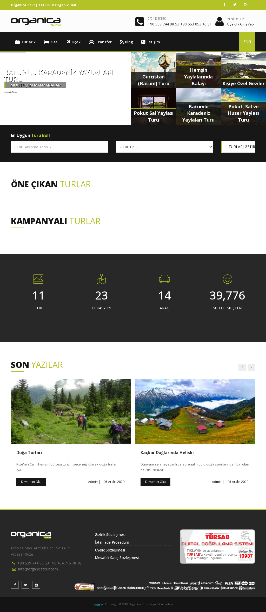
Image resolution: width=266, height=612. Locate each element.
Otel (51, 42)
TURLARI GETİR (242, 146)
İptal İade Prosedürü (112, 542)
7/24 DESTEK (157, 18)
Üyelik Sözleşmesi (110, 550)
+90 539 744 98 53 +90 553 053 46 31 (180, 24)
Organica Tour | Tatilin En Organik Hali (43, 5)
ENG (247, 41)
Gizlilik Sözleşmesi (110, 534)
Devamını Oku (31, 482)
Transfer (100, 42)
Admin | (94, 482)
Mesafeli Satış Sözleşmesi (117, 557)
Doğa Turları (29, 452)
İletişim (150, 42)
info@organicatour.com (38, 569)
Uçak (74, 42)
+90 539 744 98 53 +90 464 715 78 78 (49, 563)
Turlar (25, 42)
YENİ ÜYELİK (235, 19)
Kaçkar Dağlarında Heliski (167, 452)
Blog (126, 42)
